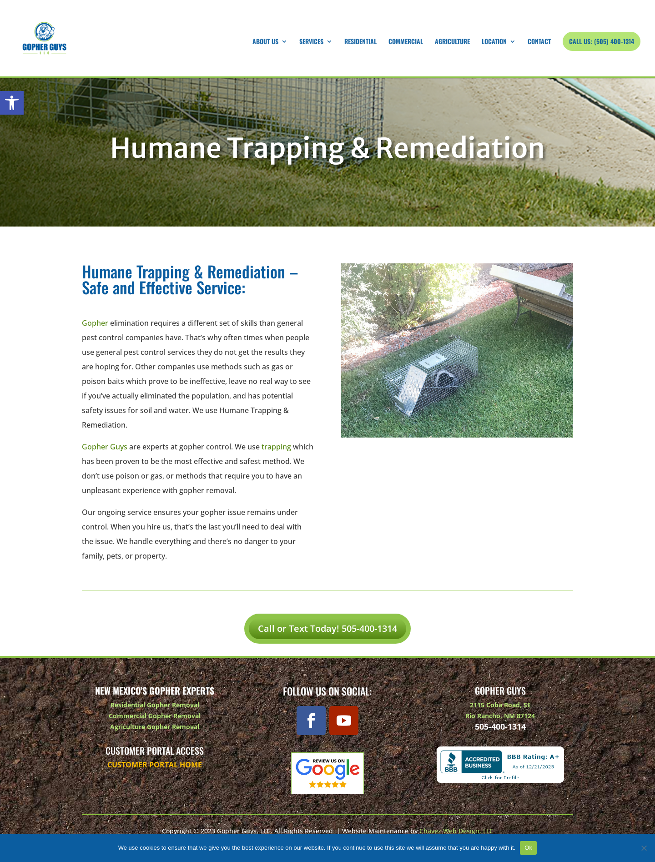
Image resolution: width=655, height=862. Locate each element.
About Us (265, 42)
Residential (360, 42)
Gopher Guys (104, 447)
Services (311, 42)
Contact (539, 42)
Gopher (95, 323)
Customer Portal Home (154, 765)
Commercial (405, 42)
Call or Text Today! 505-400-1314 (327, 628)
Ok (528, 847)
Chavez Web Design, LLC (456, 831)
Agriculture (452, 42)
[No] (643, 847)
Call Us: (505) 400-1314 (601, 41)
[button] (12, 103)
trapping (276, 447)
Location (494, 42)
